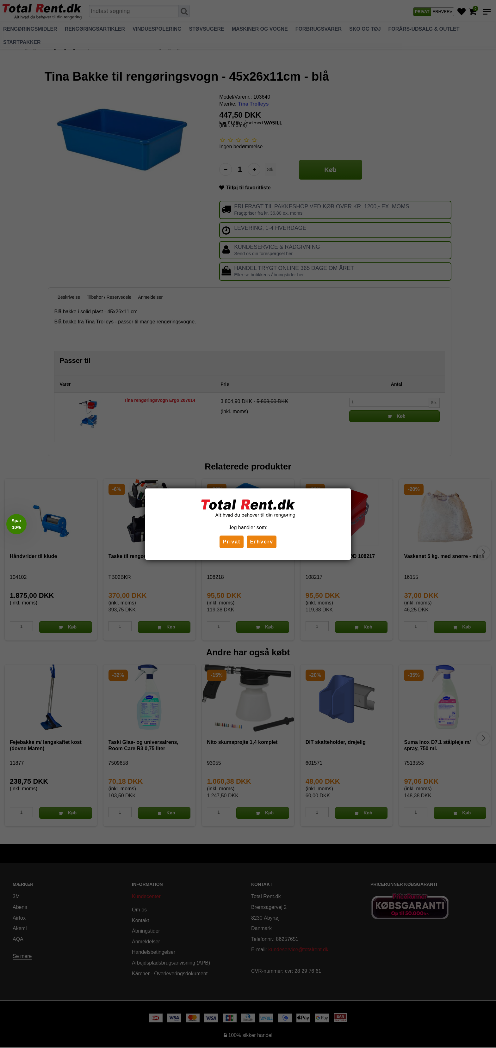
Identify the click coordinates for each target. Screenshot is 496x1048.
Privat (231, 541)
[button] (16, 524)
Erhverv (261, 541)
